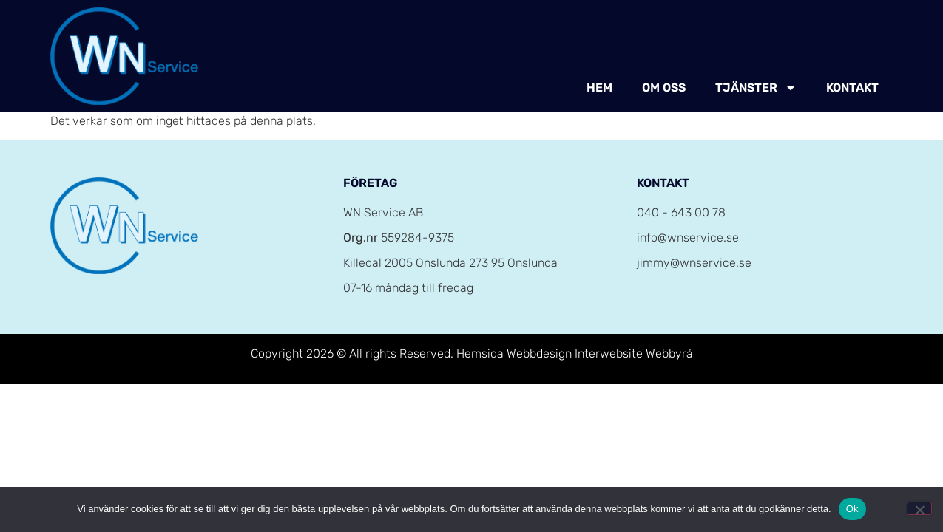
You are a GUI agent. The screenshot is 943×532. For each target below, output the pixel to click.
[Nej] (919, 508)
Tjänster (756, 88)
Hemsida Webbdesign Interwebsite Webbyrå (574, 354)
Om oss (664, 88)
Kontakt (852, 88)
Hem (599, 88)
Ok (852, 508)
